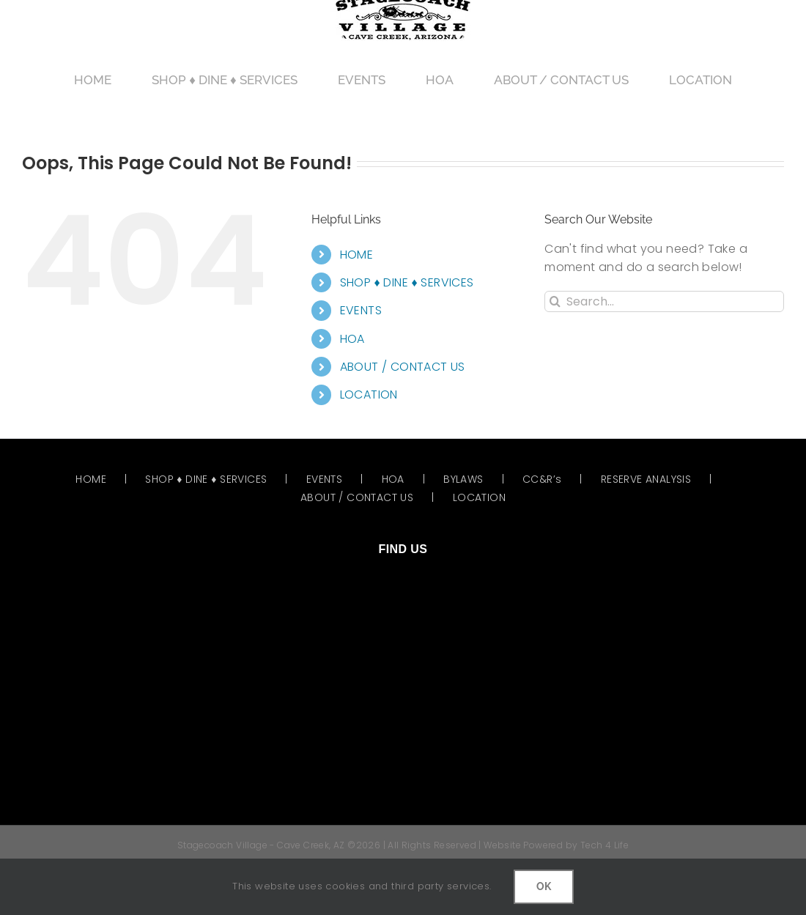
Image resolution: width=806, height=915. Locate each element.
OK (543, 886)
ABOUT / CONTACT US (402, 366)
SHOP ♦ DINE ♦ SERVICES (407, 282)
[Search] (555, 301)
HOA (352, 338)
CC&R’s (541, 479)
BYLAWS (463, 479)
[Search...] (664, 301)
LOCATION (369, 394)
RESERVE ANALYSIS (646, 479)
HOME (357, 254)
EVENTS (361, 310)
